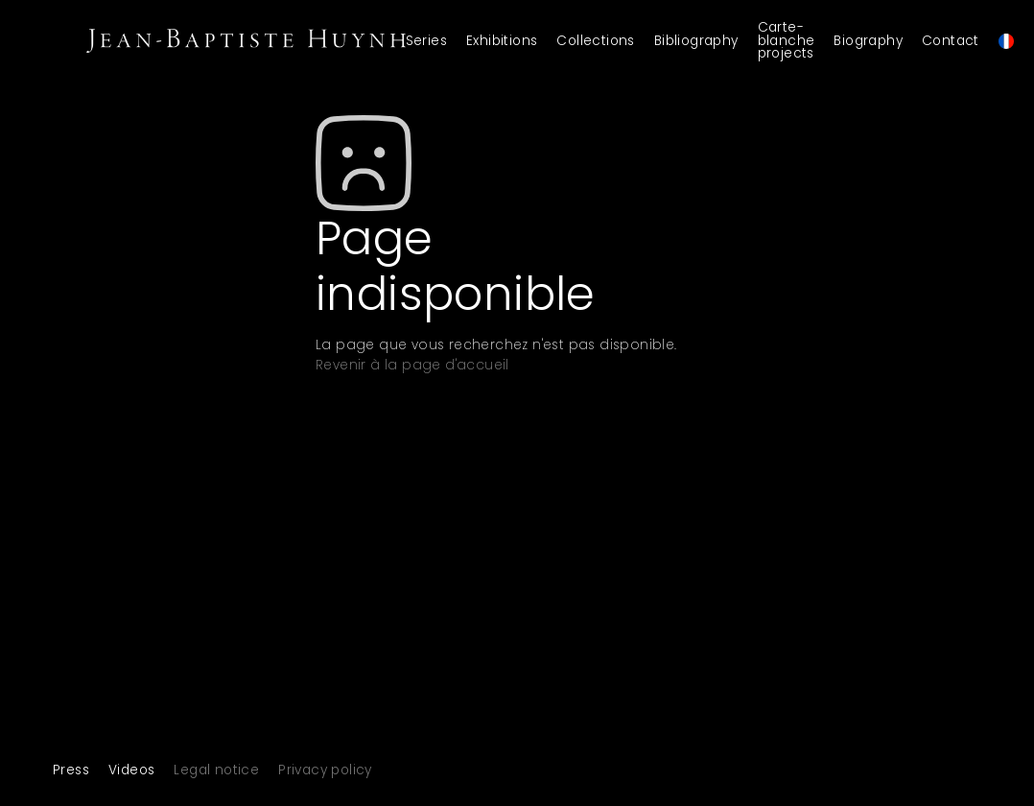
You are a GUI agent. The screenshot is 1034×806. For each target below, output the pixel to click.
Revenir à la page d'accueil (412, 365)
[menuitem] (1008, 41)
